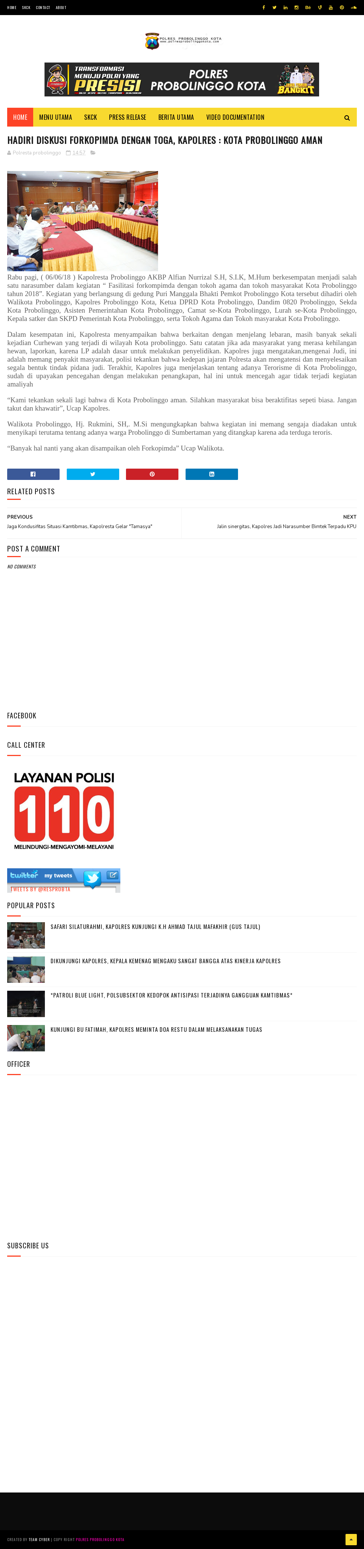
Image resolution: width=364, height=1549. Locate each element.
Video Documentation (235, 117)
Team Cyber (39, 1539)
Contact (43, 7)
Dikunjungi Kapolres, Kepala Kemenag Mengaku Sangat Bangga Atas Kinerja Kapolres (166, 960)
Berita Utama (176, 117)
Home (11, 7)
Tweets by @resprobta (40, 889)
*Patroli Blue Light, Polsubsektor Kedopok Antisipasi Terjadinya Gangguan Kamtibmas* (172, 995)
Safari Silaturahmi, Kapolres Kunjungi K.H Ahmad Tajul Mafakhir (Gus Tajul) (155, 926)
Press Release (127, 117)
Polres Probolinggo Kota (100, 1539)
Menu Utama (55, 117)
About (61, 7)
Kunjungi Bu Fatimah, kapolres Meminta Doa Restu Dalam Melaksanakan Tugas (157, 1029)
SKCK (26, 7)
